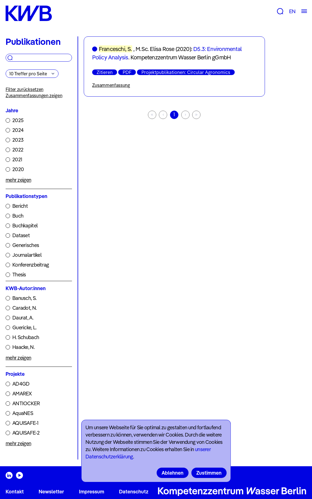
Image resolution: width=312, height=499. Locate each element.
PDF (127, 72)
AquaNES (22, 413)
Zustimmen (209, 473)
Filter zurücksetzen (24, 89)
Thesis (19, 274)
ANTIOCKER (26, 403)
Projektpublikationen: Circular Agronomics (185, 72)
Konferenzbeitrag (30, 265)
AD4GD (20, 384)
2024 (18, 130)
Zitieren (105, 72)
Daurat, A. (22, 317)
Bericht (20, 206)
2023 (17, 140)
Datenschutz (133, 491)
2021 (17, 159)
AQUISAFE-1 (25, 423)
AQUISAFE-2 (25, 433)
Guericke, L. (24, 327)
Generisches (25, 245)
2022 (17, 149)
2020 (18, 169)
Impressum (91, 491)
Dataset (21, 235)
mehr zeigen (18, 180)
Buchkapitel (25, 225)
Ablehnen (172, 473)
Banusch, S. (24, 298)
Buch (17, 216)
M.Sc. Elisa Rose (155, 48)
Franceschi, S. (115, 48)
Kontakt (15, 491)
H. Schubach (25, 337)
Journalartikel (26, 255)
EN (292, 11)
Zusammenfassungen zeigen (34, 95)
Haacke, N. (23, 347)
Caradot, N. (24, 308)
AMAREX (22, 393)
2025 (17, 120)
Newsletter (51, 491)
